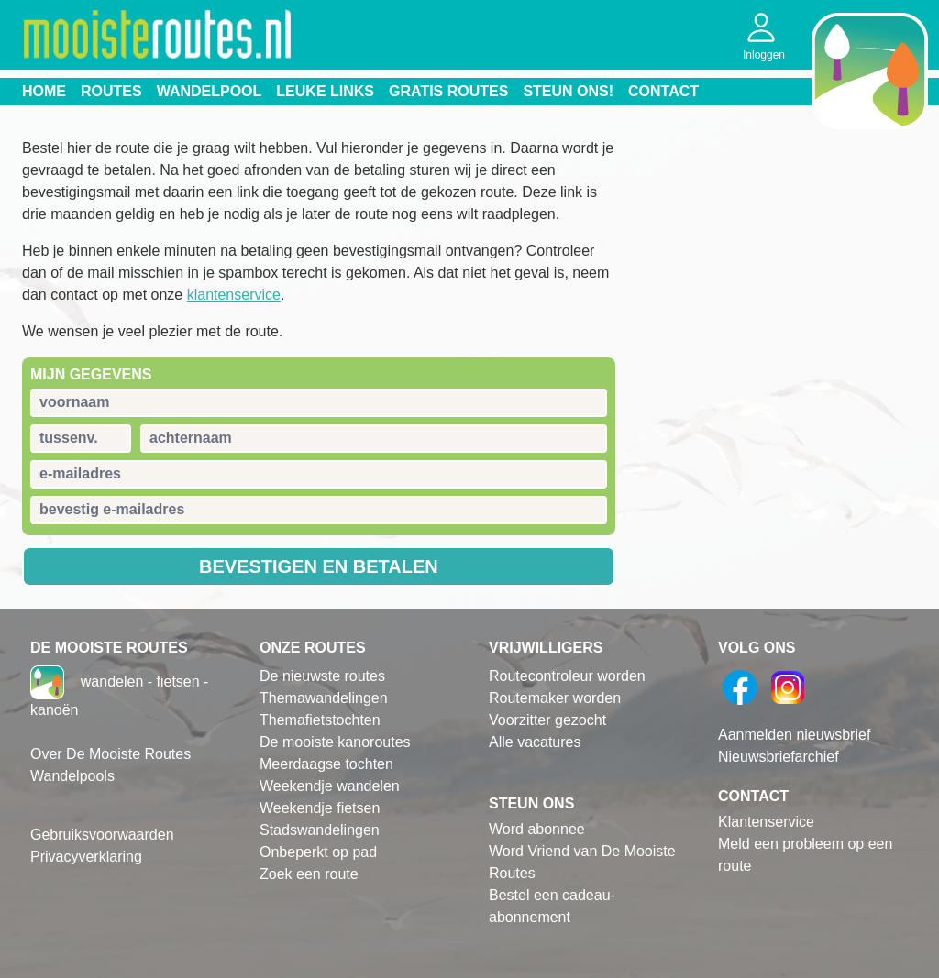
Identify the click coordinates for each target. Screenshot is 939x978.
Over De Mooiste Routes (110, 754)
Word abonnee (537, 829)
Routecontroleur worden (567, 676)
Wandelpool (209, 91)
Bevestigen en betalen (318, 566)
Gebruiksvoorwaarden (102, 834)
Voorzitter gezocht (547, 720)
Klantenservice (766, 822)
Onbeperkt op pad (318, 852)
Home (44, 91)
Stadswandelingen (320, 830)
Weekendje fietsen (320, 808)
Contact (663, 91)
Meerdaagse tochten (326, 764)
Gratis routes (448, 91)
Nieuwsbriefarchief (778, 756)
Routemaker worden (555, 698)
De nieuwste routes (322, 676)
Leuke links (325, 91)
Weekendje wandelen (330, 786)
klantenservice (234, 294)
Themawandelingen (324, 698)
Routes (111, 91)
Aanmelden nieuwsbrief (794, 734)
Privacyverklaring (86, 856)
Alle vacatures (535, 742)
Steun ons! (568, 91)
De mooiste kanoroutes (335, 742)
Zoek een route (309, 874)
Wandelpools (72, 776)
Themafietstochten (320, 720)
